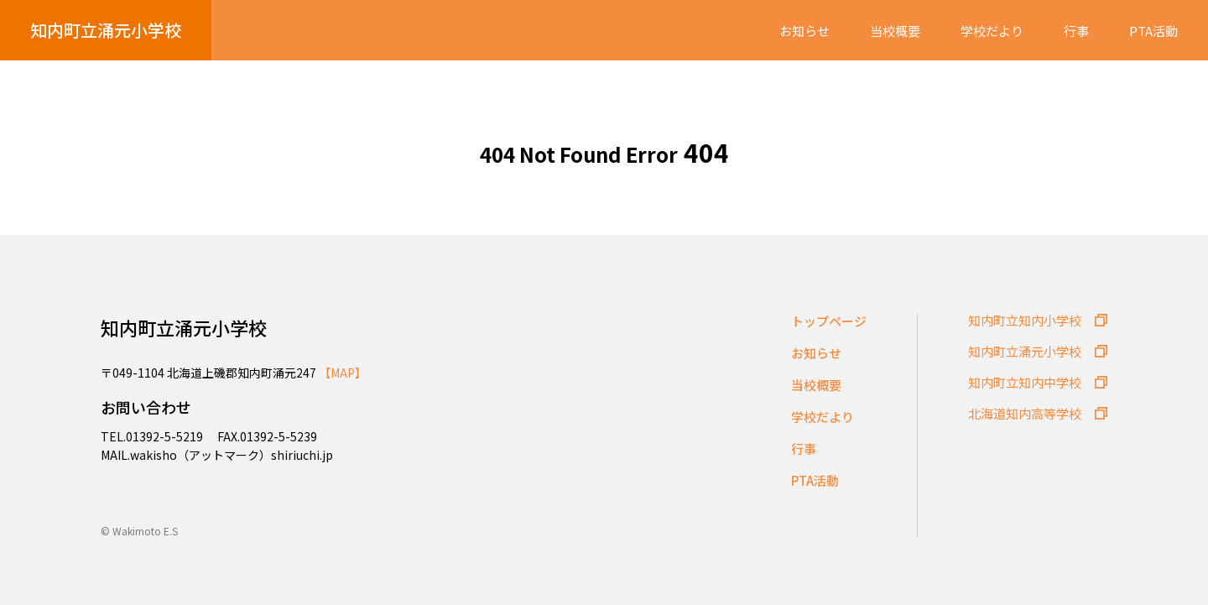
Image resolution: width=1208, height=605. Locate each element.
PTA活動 (1153, 31)
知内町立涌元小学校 (105, 30)
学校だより (992, 31)
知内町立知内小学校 (1024, 320)
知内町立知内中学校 (1024, 382)
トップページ (829, 321)
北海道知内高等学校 (1024, 413)
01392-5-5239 (278, 436)
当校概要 (895, 31)
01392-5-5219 (166, 436)
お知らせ (804, 31)
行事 (1076, 31)
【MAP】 (343, 372)
